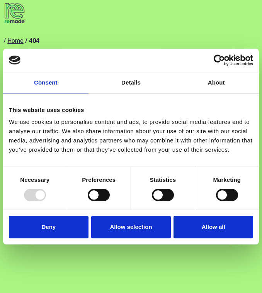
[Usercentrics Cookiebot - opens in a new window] (219, 60)
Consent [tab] (46, 82)
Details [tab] (131, 82)
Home (15, 40)
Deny (48, 227)
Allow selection (131, 227)
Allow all (213, 227)
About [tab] (216, 82)
